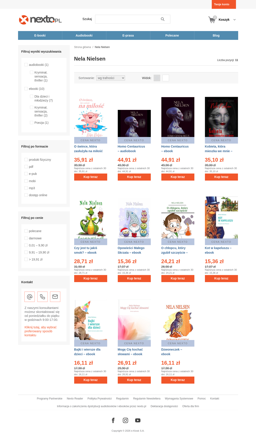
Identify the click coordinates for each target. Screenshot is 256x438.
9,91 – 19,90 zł (39, 252)
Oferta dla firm (190, 406)
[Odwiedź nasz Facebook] (113, 420)
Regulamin (122, 398)
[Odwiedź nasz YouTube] (137, 420)
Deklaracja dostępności (164, 406)
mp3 (32, 188)
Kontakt (214, 398)
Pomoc (202, 398)
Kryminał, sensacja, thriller (41, 76)
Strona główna (82, 47)
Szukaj (87, 19)
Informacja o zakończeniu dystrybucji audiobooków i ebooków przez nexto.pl (101, 406)
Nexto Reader (75, 398)
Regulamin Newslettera (146, 398)
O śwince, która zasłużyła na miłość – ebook (88, 151)
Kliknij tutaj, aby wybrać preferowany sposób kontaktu (41, 331)
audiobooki (39, 65)
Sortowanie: (87, 78)
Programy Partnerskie (49, 398)
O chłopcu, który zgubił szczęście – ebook (174, 252)
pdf (31, 166)
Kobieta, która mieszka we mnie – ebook (218, 151)
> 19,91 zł (35, 259)
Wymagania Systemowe (179, 398)
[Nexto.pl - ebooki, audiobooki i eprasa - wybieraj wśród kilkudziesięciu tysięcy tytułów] (40, 19)
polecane (35, 231)
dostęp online (38, 195)
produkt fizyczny (40, 159)
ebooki (36, 89)
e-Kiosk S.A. (138, 430)
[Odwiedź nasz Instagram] (125, 420)
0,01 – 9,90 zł (38, 245)
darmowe (35, 238)
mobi (32, 181)
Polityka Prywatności (99, 398)
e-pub (33, 174)
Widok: (146, 78)
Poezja (42, 122)
